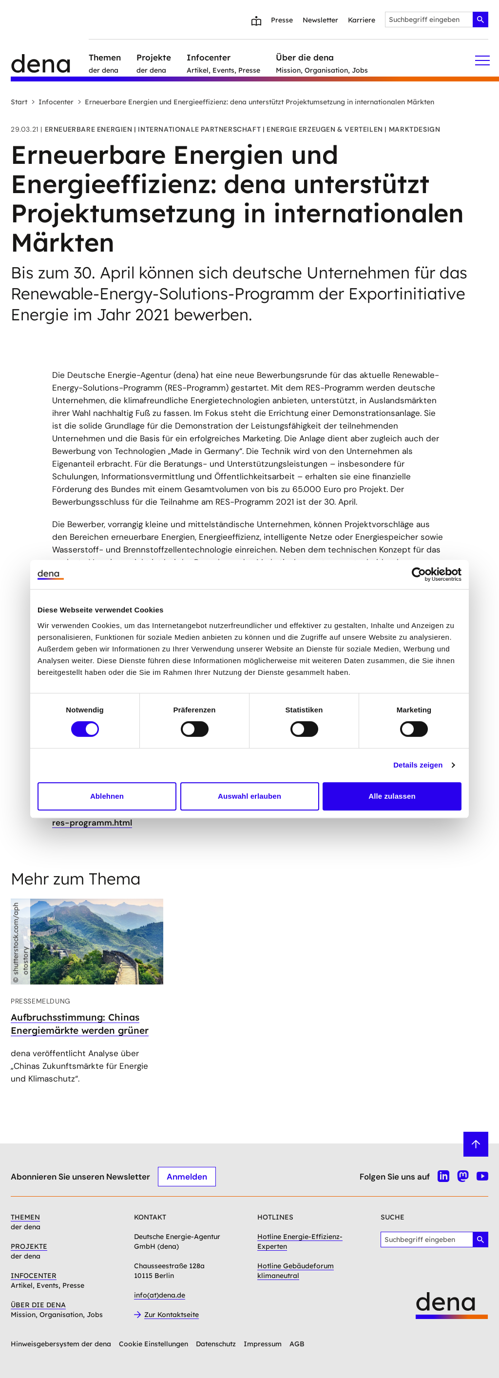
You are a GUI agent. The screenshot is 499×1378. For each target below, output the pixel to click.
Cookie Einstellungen (153, 1343)
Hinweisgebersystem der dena (61, 1343)
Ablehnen (107, 796)
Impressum (263, 1343)
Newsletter (320, 20)
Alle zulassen (391, 796)
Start (19, 102)
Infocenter (52, 102)
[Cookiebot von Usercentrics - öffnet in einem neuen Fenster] (418, 574)
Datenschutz (216, 1343)
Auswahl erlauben (249, 796)
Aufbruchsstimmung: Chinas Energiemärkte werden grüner (80, 1023)
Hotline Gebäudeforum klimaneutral (295, 1270)
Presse (282, 20)
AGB (297, 1343)
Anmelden (187, 1176)
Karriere (361, 20)
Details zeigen (417, 765)
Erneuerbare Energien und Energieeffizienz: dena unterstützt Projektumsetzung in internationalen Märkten (255, 102)
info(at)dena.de (159, 1295)
